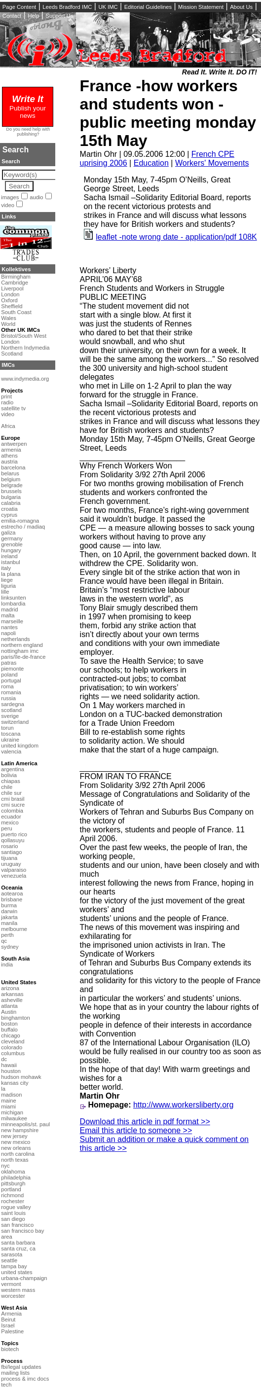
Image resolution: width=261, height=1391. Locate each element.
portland (11, 1189)
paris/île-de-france (23, 657)
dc (4, 1059)
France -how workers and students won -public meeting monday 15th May (168, 113)
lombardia (13, 603)
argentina (12, 769)
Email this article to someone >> (136, 1130)
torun (7, 728)
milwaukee (14, 1118)
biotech (10, 1349)
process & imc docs (25, 1379)
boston (9, 1024)
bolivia (9, 775)
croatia (9, 509)
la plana (10, 574)
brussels (11, 491)
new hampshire (19, 1130)
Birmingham (16, 277)
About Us (241, 7)
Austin (8, 1012)
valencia (11, 751)
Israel (7, 1325)
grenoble (12, 544)
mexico (9, 822)
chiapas (10, 781)
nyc (5, 1166)
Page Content (19, 7)
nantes (9, 627)
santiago (11, 852)
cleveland (12, 1041)
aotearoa (12, 893)
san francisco (17, 1225)
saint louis (13, 1213)
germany (12, 538)
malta (7, 615)
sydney (9, 947)
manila (9, 923)
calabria (10, 503)
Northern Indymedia (25, 348)
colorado (11, 1047)
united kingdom (19, 746)
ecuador (11, 817)
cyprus (9, 515)
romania (11, 692)
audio (36, 197)
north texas (14, 1160)
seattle (9, 1260)
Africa (8, 426)
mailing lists (15, 1373)
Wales (8, 318)
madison (11, 1095)
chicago (10, 1035)
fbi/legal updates (21, 1367)
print (6, 396)
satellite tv (13, 408)
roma (7, 686)
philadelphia (16, 1177)
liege (7, 580)
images (10, 197)
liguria (8, 586)
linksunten (13, 598)
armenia (11, 450)
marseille (12, 621)
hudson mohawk (21, 1077)
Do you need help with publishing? (28, 132)
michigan (12, 1112)
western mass (18, 1290)
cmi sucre (13, 805)
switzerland (15, 722)
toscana (10, 734)
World (8, 324)
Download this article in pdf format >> (145, 1121)
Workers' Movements (212, 163)
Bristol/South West (23, 336)
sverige (10, 716)
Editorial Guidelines (148, 7)
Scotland (12, 354)
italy (6, 568)
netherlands (15, 639)
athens (9, 456)
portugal (11, 680)
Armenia (11, 1314)
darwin (9, 911)
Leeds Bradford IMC (67, 7)
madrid (9, 609)
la (3, 1089)
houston (11, 1071)
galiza (8, 532)
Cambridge (14, 282)
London (10, 294)
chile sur (11, 793)
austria (9, 461)
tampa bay (14, 1266)
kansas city (14, 1083)
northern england (22, 645)
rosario (9, 846)
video (7, 205)
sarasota (11, 1254)
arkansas (12, 994)
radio (7, 402)
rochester (12, 1201)
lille (5, 592)
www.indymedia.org (25, 379)
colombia (12, 811)
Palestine (12, 1331)
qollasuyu (12, 840)
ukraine (10, 740)
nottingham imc (19, 651)
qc (4, 941)
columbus (13, 1053)
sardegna (12, 704)
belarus (10, 473)
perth (7, 935)
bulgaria (11, 497)
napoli (8, 633)
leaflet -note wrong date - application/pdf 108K (176, 237)
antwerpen (14, 444)
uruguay (11, 864)
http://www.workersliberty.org (183, 1105)
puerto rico (14, 834)
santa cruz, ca (18, 1248)
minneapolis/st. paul (25, 1124)
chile (6, 787)
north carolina (18, 1154)
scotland (11, 710)
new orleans (16, 1148)
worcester (13, 1296)
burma (9, 905)
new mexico (15, 1142)
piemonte (12, 669)
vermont (11, 1284)
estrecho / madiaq (23, 527)
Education (151, 163)
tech (6, 1385)
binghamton (15, 1018)
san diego (13, 1219)
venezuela (13, 876)
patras (8, 663)
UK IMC (107, 7)
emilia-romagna (20, 521)
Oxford (9, 300)
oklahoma (13, 1172)
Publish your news (27, 107)
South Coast (16, 312)
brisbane (11, 899)
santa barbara (18, 1243)
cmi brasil (12, 799)
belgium (10, 479)
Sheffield (11, 306)
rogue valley (16, 1207)
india (7, 964)
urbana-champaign (24, 1278)
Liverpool (12, 288)
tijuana (9, 858)
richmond (12, 1195)
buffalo (9, 1030)
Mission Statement (201, 7)
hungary (11, 550)
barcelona (13, 467)
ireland (9, 556)
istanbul (10, 562)
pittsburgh (13, 1183)
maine (8, 1101)
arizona (10, 988)
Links (8, 216)
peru (6, 828)
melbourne (14, 929)
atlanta (9, 1006)
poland (9, 675)
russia (8, 698)
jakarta (9, 917)
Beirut (8, 1319)
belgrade (12, 485)
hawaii (9, 1065)
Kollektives (16, 269)
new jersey (14, 1136)
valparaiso (13, 870)
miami (8, 1106)
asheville (12, 1000)
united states (16, 1272)
